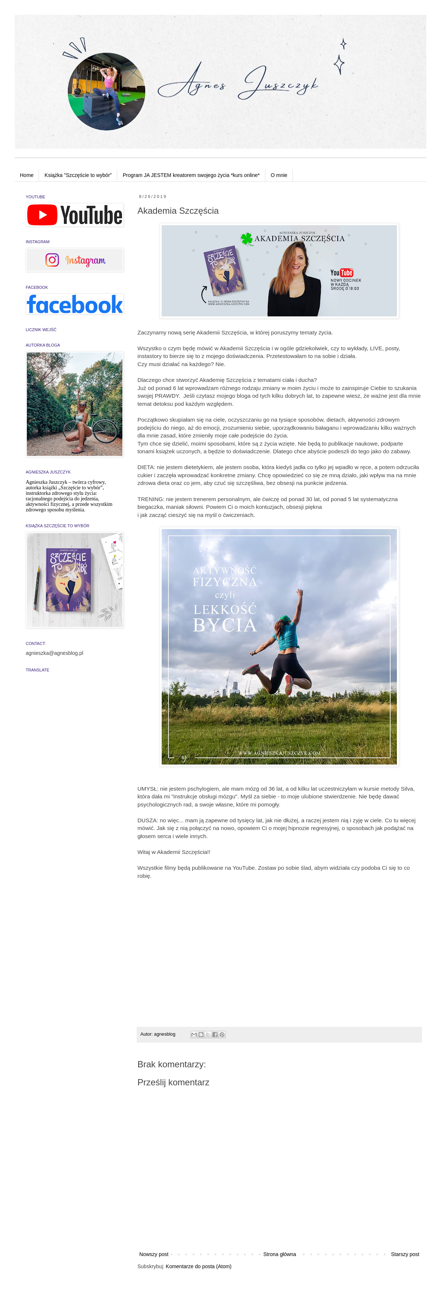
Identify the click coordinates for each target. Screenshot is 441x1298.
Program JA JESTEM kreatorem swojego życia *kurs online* (191, 175)
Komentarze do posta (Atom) (199, 1266)
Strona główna (279, 1254)
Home (26, 175)
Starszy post (405, 1254)
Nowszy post (153, 1254)
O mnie (279, 175)
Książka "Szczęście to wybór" (78, 175)
